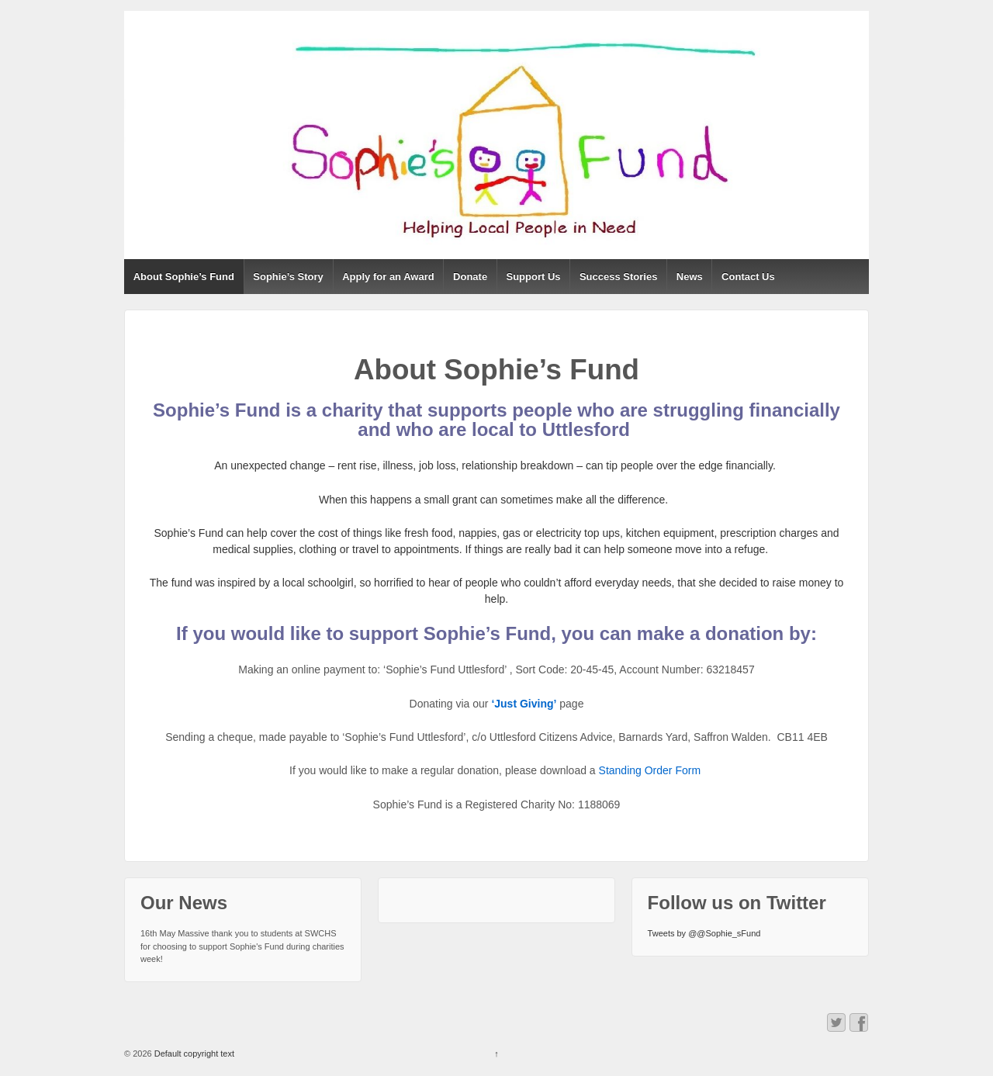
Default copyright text (193, 1053)
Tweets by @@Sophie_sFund (704, 933)
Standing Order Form (651, 770)
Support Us (534, 276)
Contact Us (748, 276)
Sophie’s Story (288, 276)
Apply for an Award (388, 276)
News (689, 276)
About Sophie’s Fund (183, 276)
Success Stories (618, 276)
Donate (470, 276)
